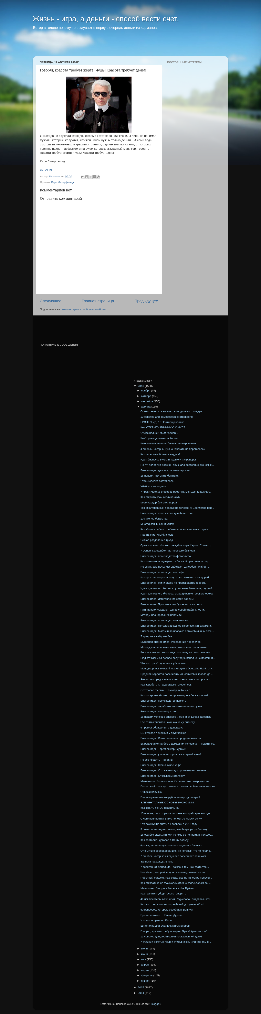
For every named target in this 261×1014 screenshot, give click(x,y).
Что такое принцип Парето (157, 920)
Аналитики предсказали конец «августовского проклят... (176, 679)
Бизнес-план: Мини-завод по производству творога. (173, 582)
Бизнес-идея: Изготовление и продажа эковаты (170, 738)
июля (144, 948)
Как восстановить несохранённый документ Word (171, 904)
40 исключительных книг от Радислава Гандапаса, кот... (175, 899)
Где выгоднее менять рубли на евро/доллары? (170, 797)
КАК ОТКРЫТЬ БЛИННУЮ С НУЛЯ (162, 427)
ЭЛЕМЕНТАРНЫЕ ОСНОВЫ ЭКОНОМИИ (167, 802)
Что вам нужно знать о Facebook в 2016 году (168, 823)
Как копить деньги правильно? (159, 807)
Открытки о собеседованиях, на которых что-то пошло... (176, 850)
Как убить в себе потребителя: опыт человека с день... (175, 529)
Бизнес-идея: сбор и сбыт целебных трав (166, 513)
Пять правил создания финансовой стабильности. (172, 609)
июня (144, 954)
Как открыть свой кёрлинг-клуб (160, 497)
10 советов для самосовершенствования (166, 416)
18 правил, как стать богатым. (159, 475)
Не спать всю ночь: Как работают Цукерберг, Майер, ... (175, 566)
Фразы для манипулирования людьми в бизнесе (171, 845)
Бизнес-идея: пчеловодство (158, 711)
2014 (141, 992)
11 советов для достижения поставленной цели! (171, 936)
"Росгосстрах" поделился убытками (163, 663)
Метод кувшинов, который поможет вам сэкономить (173, 647)
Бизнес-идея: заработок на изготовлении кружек (171, 706)
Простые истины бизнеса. (157, 534)
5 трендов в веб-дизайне (156, 636)
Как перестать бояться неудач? (160, 454)
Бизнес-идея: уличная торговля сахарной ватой (170, 754)
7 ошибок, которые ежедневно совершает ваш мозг (173, 856)
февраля (147, 975)
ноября (146, 390)
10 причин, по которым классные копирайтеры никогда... (176, 813)
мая (144, 959)
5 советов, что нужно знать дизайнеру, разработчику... (175, 829)
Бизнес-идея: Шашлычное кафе (160, 765)
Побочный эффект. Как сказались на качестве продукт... (176, 877)
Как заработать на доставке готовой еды (166, 684)
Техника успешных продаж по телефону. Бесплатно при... (177, 507)
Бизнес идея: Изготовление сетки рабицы (167, 598)
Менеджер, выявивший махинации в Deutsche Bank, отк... (177, 668)
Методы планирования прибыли (161, 614)
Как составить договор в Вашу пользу (164, 840)
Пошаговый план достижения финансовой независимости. (178, 786)
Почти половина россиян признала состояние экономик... (177, 464)
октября (146, 396)
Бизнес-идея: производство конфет (163, 572)
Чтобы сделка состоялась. (157, 480)
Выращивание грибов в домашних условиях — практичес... (178, 743)
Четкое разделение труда (156, 540)
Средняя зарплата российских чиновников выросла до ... (176, 674)
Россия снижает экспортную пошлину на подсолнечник (175, 652)
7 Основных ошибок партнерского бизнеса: (168, 550)
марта (145, 970)
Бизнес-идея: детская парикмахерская (165, 470)
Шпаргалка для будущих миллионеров (165, 925)
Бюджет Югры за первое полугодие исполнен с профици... (177, 657)
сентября (147, 401)
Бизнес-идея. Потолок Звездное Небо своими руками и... (176, 625)
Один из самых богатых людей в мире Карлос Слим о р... (177, 545)
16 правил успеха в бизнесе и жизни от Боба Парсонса (175, 716)
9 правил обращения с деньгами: (161, 727)
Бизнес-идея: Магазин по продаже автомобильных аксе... (177, 631)
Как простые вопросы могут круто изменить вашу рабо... (176, 577)
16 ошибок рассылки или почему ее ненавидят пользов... (176, 834)
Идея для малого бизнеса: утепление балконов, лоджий (176, 588)
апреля (146, 964)
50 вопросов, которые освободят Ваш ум (166, 909)
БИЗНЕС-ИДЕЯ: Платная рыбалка (162, 422)
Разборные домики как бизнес (159, 438)
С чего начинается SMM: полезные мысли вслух (171, 818)
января (146, 980)
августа (146, 406)
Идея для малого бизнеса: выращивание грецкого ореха (176, 593)
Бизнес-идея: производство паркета (163, 700)
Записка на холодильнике (156, 861)
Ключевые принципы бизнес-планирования (168, 443)
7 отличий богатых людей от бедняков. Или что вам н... (175, 941)
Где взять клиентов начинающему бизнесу (167, 722)
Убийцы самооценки (153, 486)
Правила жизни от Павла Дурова (161, 915)
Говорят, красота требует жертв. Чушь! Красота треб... (175, 931)
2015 (141, 987)
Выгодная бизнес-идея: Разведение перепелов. (170, 641)
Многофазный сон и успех (157, 523)
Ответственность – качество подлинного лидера (171, 411)
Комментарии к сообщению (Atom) (84, 309)
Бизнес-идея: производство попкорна (164, 620)
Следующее (50, 301)
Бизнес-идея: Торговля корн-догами (163, 748)
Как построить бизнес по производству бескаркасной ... (175, 695)
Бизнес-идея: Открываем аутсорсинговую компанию (173, 770)
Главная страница (98, 301)
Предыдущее (146, 301)
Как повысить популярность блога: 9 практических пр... (175, 561)
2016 (141, 386)
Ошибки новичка (151, 791)
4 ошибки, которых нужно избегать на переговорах (172, 448)
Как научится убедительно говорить (163, 893)
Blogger (155, 1003)
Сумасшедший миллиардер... (159, 432)
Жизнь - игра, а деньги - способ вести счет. (106, 19)
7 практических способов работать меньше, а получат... (176, 491)
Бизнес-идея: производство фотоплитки (165, 556)
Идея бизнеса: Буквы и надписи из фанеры (168, 459)
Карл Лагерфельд (62, 182)
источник (46, 169)
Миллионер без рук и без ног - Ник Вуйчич (167, 888)
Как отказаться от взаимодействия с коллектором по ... (175, 882)
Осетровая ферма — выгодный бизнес (165, 690)
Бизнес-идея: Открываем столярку (162, 775)
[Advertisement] (111, 46)
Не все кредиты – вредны (156, 759)
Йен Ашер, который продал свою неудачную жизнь (173, 872)
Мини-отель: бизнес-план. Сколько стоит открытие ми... (176, 781)
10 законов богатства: (154, 518)
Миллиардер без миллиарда (158, 502)
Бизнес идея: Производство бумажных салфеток (171, 604)
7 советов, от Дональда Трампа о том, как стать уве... (174, 866)
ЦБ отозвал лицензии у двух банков (163, 732)
